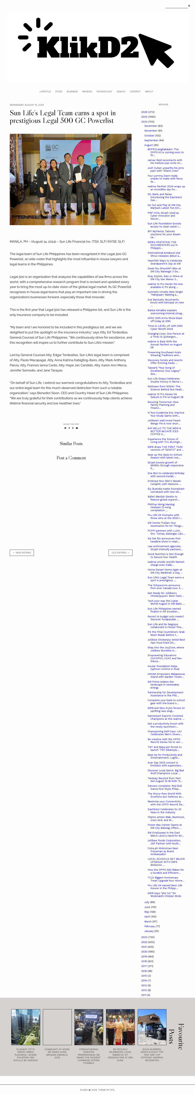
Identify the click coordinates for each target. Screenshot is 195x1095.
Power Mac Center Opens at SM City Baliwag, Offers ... (165, 826)
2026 (144, 112)
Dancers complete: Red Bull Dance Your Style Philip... (165, 787)
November (151, 130)
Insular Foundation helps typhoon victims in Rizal (163, 668)
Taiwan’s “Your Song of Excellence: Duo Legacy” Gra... (164, 370)
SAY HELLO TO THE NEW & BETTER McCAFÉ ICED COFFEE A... (164, 431)
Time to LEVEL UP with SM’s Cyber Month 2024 (165, 327)
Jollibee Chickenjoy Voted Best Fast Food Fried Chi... (166, 641)
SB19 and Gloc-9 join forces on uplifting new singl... (166, 709)
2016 (144, 971)
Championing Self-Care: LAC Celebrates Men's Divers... (165, 733)
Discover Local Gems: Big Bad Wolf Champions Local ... (166, 772)
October (149, 135)
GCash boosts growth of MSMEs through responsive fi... (166, 465)
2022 (144, 942)
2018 (144, 961)
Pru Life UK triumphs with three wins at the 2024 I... (165, 517)
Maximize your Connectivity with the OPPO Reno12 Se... (166, 803)
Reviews (87, 91)
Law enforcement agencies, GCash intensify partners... (165, 548)
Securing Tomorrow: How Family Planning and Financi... (163, 405)
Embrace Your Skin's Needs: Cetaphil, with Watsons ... (164, 482)
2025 (144, 116)
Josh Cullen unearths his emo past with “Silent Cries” (166, 169)
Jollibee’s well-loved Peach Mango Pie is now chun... (164, 422)
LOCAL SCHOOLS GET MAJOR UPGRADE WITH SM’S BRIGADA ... (166, 862)
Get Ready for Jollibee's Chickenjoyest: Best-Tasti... (166, 595)
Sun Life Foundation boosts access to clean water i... (164, 225)
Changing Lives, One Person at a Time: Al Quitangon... (166, 335)
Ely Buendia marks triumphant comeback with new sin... (166, 490)
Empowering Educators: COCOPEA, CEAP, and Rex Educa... (165, 658)
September (151, 140)
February (150, 926)
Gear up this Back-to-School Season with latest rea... (165, 456)
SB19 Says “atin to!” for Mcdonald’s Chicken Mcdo (164, 895)
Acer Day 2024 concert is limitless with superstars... (165, 764)
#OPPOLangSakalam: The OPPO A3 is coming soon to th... (166, 152)
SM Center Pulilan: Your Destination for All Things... (166, 524)
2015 (144, 975)
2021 (144, 946)
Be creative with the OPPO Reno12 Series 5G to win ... (165, 741)
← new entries (22, 552)
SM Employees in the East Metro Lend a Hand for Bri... (166, 834)
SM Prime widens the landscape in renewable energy (163, 684)
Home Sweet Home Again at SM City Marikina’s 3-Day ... (165, 571)
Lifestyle (45, 91)
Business (72, 91)
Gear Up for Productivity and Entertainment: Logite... (165, 756)
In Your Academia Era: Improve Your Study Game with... (166, 414)
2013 (144, 985)
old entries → (120, 552)
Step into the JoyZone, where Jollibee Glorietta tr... (166, 649)
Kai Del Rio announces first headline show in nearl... (164, 540)
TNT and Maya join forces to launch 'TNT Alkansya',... (165, 749)
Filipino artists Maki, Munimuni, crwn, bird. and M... (166, 819)
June (147, 907)
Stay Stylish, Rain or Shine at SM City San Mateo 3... (165, 278)
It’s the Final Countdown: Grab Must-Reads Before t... (166, 633)
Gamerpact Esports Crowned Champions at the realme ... (166, 717)
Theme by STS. (106, 1090)
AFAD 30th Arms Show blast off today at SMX (165, 320)
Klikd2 (84, 1090)
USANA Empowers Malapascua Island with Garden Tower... (166, 675)
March (148, 921)
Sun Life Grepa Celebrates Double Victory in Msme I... (165, 380)
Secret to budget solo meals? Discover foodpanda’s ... (166, 618)
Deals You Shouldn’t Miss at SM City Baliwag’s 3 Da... (164, 270)
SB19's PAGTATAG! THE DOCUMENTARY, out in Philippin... (163, 245)
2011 (144, 995)
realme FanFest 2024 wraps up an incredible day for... (166, 188)
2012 (144, 990)
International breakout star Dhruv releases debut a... (164, 254)
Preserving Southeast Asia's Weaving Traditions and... (164, 354)
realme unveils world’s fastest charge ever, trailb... (166, 563)
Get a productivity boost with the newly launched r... (165, 725)
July (147, 902)
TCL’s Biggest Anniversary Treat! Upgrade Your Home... (166, 879)
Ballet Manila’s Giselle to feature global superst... (164, 498)
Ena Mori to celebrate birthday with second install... (166, 475)
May (147, 911)
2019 (144, 956)
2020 (144, 951)
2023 (144, 937)
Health (121, 91)
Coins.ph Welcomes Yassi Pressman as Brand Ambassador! (163, 851)
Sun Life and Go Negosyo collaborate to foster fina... (165, 626)
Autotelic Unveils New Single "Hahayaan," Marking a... (165, 293)
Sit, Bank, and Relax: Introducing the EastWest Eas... (165, 197)
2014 (144, 980)
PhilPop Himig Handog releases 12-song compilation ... (161, 507)
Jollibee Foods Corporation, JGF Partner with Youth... (164, 842)
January (149, 931)
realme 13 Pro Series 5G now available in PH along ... (165, 285)
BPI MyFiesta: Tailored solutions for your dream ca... (164, 234)
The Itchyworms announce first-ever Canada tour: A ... (165, 587)
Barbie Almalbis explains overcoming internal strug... (166, 312)
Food (58, 91)
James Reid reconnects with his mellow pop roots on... (165, 162)
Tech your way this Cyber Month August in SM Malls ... (166, 602)
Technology (104, 91)
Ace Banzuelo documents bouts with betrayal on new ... (166, 302)
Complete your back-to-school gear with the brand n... (166, 702)
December (151, 125)
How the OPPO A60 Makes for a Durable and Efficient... (166, 871)
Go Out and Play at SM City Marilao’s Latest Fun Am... (164, 207)
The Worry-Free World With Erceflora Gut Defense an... (166, 795)
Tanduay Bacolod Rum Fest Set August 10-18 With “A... (165, 780)
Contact (135, 91)
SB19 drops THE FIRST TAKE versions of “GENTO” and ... (166, 448)
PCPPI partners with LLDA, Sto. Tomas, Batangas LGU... (166, 532)
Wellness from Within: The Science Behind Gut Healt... (166, 388)
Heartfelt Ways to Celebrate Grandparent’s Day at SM (165, 262)
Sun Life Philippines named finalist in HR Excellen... (164, 610)
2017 (144, 966)
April (147, 916)
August (149, 145)
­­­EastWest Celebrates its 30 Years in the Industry (164, 811)
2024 (144, 121)
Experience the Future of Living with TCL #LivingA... (165, 441)
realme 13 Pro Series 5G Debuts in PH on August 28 (165, 396)
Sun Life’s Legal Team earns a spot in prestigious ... (166, 579)
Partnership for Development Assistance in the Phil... (165, 694)
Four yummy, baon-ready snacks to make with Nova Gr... (165, 178)
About (149, 91)
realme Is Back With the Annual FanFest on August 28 (165, 344)
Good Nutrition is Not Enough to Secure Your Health (166, 556)
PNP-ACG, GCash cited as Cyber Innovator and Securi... (163, 215)
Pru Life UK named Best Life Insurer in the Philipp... (165, 887)
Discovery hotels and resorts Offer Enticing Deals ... (165, 362)
